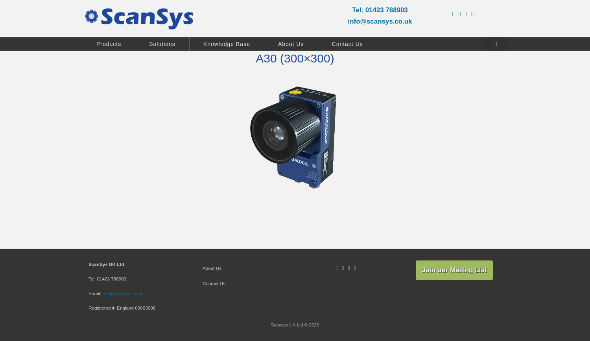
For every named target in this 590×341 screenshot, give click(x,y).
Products (108, 44)
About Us (291, 44)
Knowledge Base (226, 44)
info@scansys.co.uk (380, 21)
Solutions (162, 44)
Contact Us (347, 44)
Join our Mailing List (454, 270)
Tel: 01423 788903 (380, 10)
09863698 (145, 307)
